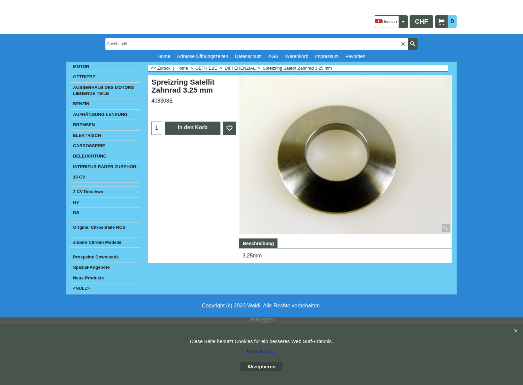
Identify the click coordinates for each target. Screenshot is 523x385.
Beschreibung (258, 243)
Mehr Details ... (262, 351)
